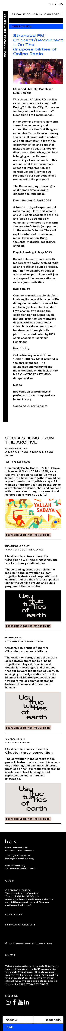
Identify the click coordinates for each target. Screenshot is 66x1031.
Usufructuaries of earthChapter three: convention (29, 750)
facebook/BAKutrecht (21, 868)
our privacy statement (33, 983)
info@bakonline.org (19, 858)
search (53, 1020)
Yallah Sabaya (17, 462)
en (59, 4)
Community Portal (21, 26)
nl (51, 4)
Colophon (13, 914)
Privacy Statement (20, 924)
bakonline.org (15, 865)
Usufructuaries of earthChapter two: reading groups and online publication (31, 559)
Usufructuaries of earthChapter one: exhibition (26, 649)
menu (11, 1020)
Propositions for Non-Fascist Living (28, 535)
